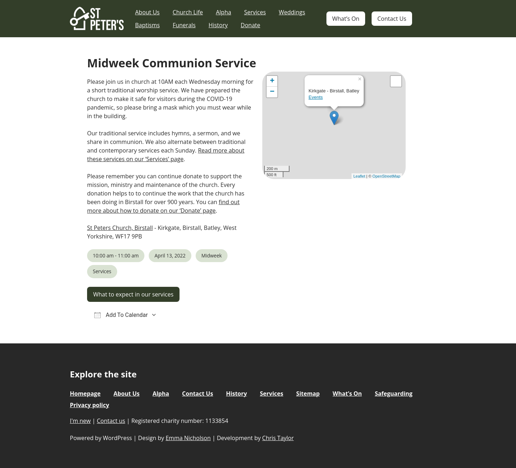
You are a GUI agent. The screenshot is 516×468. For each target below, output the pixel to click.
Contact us (111, 421)
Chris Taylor (278, 438)
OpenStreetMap (386, 176)
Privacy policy (89, 405)
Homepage (85, 393)
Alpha (223, 12)
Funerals (184, 25)
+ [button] (272, 81)
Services (255, 12)
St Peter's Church (97, 19)
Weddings (292, 12)
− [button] (272, 92)
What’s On (345, 19)
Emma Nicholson (188, 438)
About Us (147, 12)
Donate (251, 25)
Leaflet (359, 176)
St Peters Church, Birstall (120, 228)
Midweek (211, 255)
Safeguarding (393, 393)
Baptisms (147, 25)
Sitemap (308, 393)
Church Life (188, 12)
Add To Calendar (121, 315)
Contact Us (391, 19)
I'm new (80, 421)
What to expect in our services (133, 294)
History (218, 25)
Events (316, 97)
